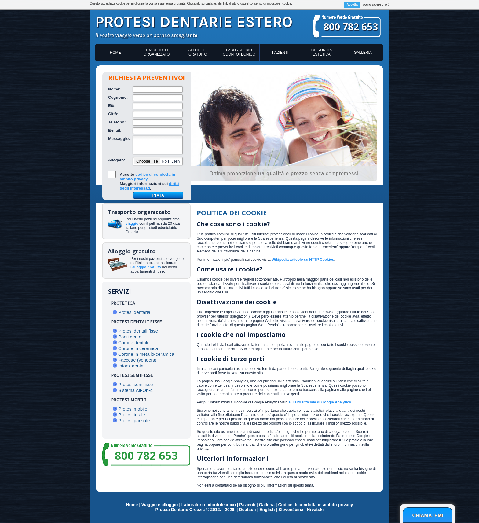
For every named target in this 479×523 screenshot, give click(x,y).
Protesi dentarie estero (193, 22)
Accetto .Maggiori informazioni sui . (149, 181)
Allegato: (116, 160)
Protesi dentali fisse (138, 330)
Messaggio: (119, 138)
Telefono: (117, 122)
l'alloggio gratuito (145, 267)
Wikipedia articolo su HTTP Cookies (303, 259)
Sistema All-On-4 (135, 390)
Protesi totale (131, 414)
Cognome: (118, 97)
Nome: (114, 89)
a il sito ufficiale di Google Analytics (319, 402)
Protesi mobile (132, 408)
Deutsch (247, 509)
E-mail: (114, 130)
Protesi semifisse (135, 384)
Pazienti (280, 52)
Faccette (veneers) (137, 360)
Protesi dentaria (134, 312)
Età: (112, 105)
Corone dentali (133, 342)
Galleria (363, 52)
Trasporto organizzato (157, 52)
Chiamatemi (427, 515)
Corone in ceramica (138, 348)
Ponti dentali (131, 336)
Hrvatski (315, 509)
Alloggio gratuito (197, 52)
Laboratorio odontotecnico (239, 52)
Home (115, 52)
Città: (113, 114)
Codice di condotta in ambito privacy (315, 504)
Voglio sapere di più (376, 4)
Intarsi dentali (131, 365)
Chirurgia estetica (321, 52)
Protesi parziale (134, 420)
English (267, 509)
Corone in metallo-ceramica (146, 354)
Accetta (352, 4)
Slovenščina (290, 509)
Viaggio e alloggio (160, 504)
